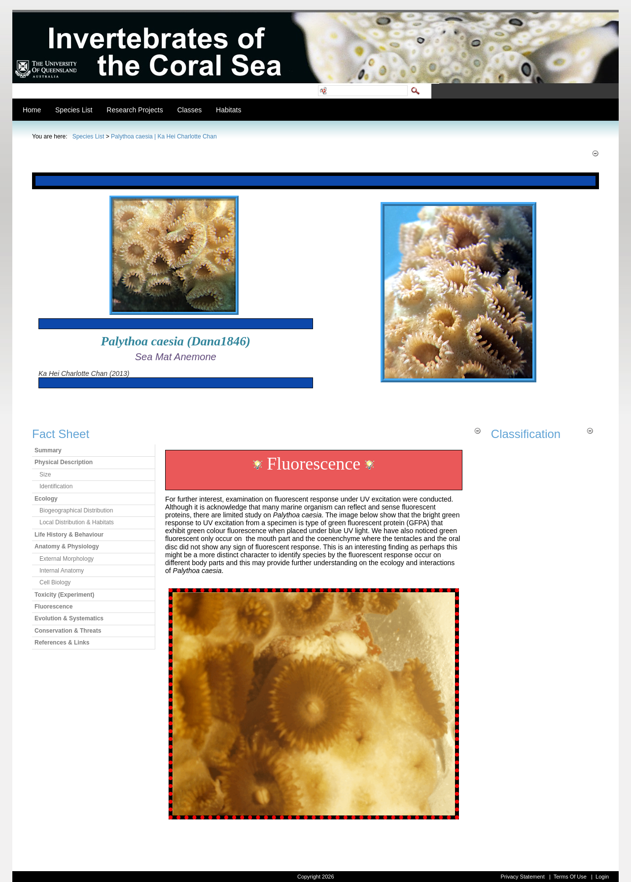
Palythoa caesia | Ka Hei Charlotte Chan (164, 136)
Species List (88, 136)
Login (602, 877)
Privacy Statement (522, 877)
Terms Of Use (570, 877)
